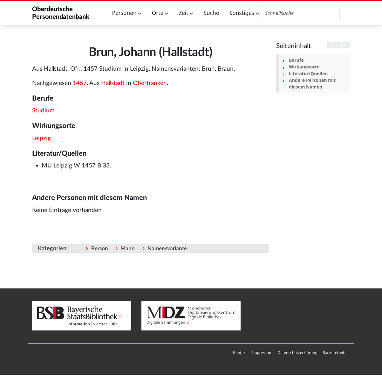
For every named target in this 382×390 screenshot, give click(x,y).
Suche (211, 13)
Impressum (262, 352)
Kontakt (240, 352)
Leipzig (41, 138)
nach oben (338, 45)
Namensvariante (167, 248)
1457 (80, 83)
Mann (127, 248)
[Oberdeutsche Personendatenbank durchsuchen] (300, 13)
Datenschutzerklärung (297, 352)
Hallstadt (113, 83)
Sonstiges (244, 13)
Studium (43, 111)
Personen (127, 13)
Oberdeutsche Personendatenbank (60, 13)
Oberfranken (150, 83)
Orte (160, 13)
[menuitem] (240, 353)
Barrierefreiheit (336, 352)
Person (99, 248)
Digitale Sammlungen (166, 322)
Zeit (186, 13)
